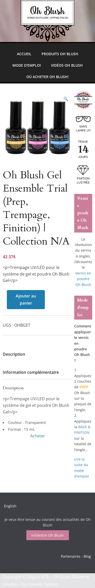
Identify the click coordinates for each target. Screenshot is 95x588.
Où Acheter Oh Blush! (47, 76)
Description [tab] (14, 354)
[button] (65, 99)
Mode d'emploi (26, 65)
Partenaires (70, 556)
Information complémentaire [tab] (31, 372)
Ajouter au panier (26, 299)
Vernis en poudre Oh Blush (83, 279)
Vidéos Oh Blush (67, 65)
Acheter (37, 436)
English (10, 506)
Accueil (24, 53)
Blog (87, 556)
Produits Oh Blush (60, 53)
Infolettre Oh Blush (47, 535)
